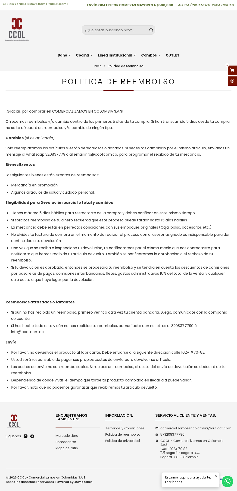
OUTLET (172, 55)
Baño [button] (64, 55)
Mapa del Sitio (67, 448)
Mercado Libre (67, 435)
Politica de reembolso (122, 434)
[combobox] (118, 30)
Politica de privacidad (122, 440)
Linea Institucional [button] (117, 55)
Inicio (98, 66)
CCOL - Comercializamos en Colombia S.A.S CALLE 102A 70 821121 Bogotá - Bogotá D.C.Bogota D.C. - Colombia (189, 448)
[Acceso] (232, 81)
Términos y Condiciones (124, 428)
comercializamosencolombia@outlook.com (193, 428)
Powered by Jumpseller (73, 482)
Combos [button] (151, 55)
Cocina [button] (84, 55)
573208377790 (169, 434)
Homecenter (66, 442)
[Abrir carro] (232, 70)
